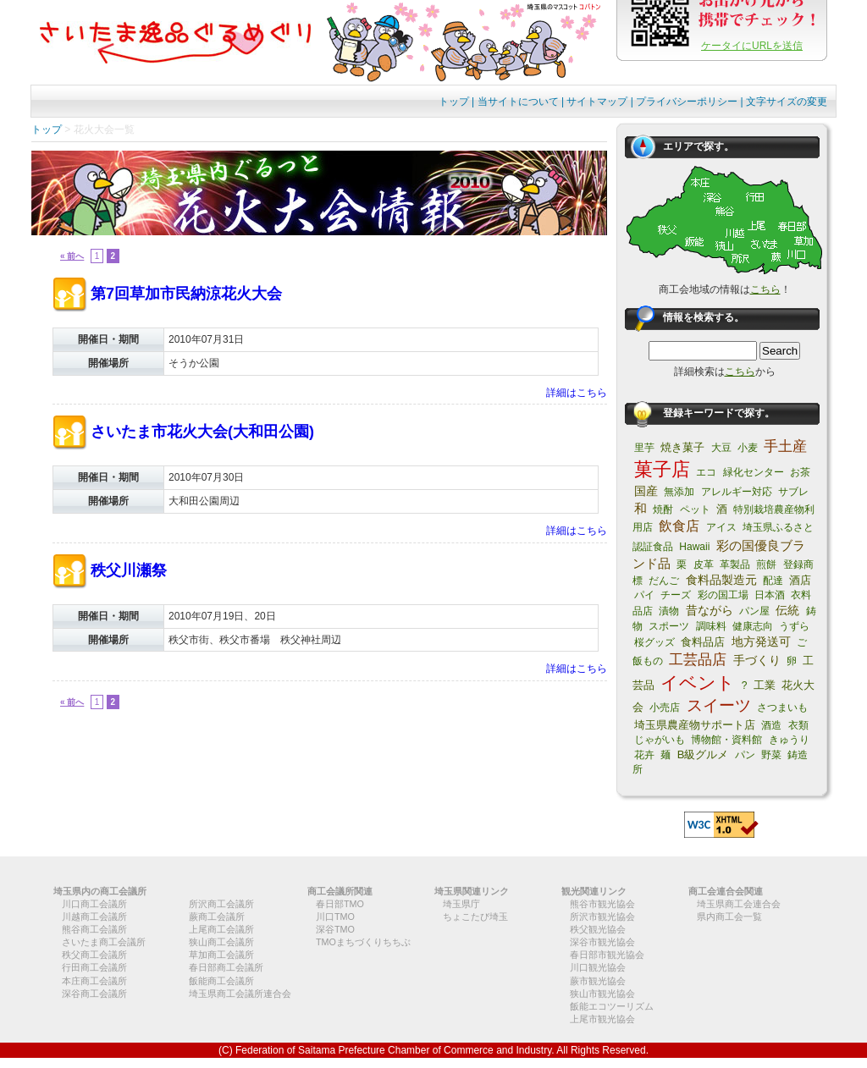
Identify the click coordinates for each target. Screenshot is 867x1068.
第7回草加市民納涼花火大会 (186, 293)
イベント (697, 682)
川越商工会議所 (94, 916)
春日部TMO (340, 904)
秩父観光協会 (598, 929)
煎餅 (766, 564)
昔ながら (709, 610)
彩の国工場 (723, 595)
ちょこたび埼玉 (475, 916)
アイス (721, 527)
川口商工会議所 (94, 904)
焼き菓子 (682, 447)
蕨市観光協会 (598, 981)
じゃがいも (659, 740)
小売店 (664, 707)
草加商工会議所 (221, 955)
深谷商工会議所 (94, 993)
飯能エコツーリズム (612, 1006)
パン (745, 755)
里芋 (644, 448)
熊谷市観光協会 (602, 904)
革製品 (735, 564)
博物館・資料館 (726, 740)
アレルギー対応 (736, 492)
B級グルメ (703, 754)
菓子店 (662, 469)
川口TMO (335, 916)
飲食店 (679, 526)
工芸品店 (697, 660)
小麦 (747, 448)
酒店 (800, 580)
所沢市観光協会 (602, 916)
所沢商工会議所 (221, 904)
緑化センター (753, 472)
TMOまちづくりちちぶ (363, 942)
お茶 (800, 472)
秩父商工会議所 (94, 955)
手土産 (785, 446)
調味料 (711, 626)
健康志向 (752, 626)
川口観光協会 (598, 967)
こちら (765, 289)
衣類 (798, 725)
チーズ (675, 595)
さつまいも (782, 707)
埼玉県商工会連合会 (739, 904)
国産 (646, 491)
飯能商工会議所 (221, 981)
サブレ (793, 492)
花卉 (644, 755)
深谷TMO (335, 929)
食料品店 (703, 642)
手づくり (757, 660)
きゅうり (789, 740)
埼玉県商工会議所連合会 (240, 993)
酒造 (771, 725)
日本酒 (769, 595)
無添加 (679, 492)
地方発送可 (761, 641)
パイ (644, 595)
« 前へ (72, 256)
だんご (664, 580)
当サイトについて (518, 101)
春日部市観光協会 (607, 955)
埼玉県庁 (461, 904)
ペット (695, 509)
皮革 (703, 564)
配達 (773, 580)
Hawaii (694, 547)
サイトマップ (596, 101)
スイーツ (719, 705)
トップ (454, 101)
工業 (765, 685)
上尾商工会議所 (221, 929)
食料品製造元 (721, 579)
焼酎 (663, 509)
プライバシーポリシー (686, 101)
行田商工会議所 (94, 967)
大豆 (721, 448)
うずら (794, 626)
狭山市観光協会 (602, 993)
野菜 (771, 755)
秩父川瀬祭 (129, 570)
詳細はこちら (576, 393)
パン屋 (754, 611)
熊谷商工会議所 (94, 929)
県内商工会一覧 (729, 916)
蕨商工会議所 (217, 916)
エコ (706, 472)
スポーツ (669, 626)
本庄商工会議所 (94, 981)
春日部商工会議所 (226, 967)
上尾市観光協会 (602, 1019)
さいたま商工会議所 (104, 942)
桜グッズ (654, 642)
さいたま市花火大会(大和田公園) (202, 431)
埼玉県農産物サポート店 (694, 724)
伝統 (787, 610)
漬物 (669, 611)
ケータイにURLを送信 (752, 46)
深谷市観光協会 (602, 942)
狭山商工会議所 (221, 942)
